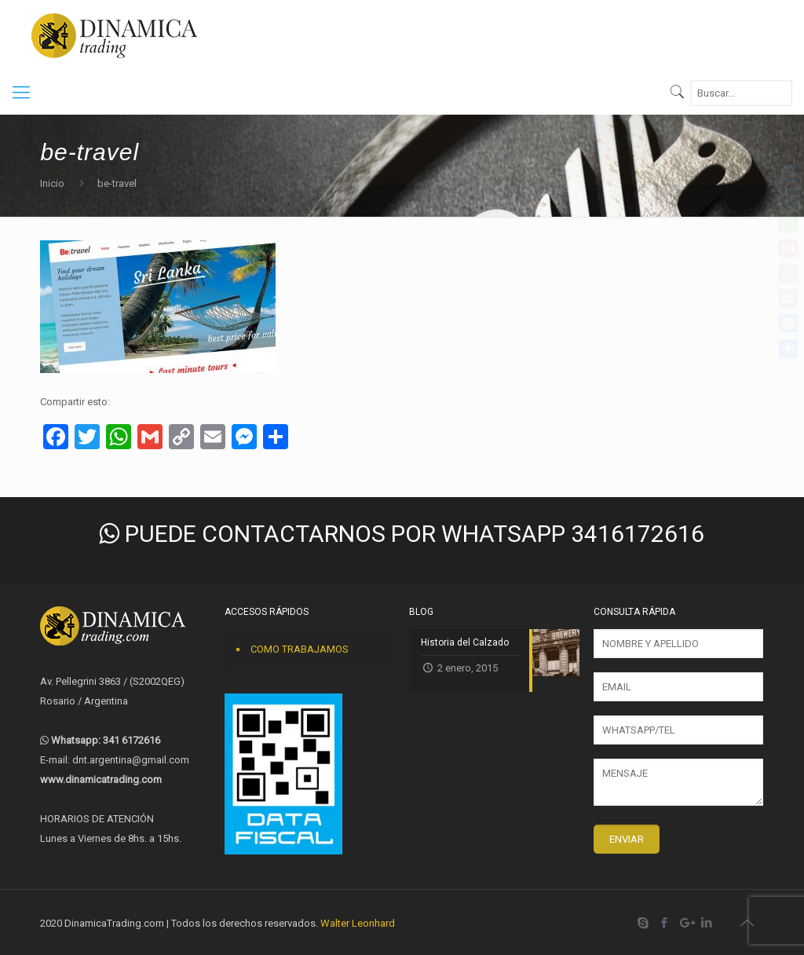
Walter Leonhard (357, 923)
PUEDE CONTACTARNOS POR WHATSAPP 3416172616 (401, 533)
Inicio (52, 183)
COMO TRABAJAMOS (299, 649)
